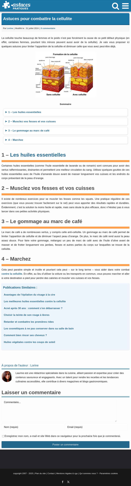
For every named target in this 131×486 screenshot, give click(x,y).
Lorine (10, 28)
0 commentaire (48, 28)
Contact (51, 473)
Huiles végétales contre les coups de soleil (29, 342)
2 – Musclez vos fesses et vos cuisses (32, 121)
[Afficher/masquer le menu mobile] (126, 6)
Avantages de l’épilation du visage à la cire (29, 294)
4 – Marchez (15, 139)
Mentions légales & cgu (67, 473)
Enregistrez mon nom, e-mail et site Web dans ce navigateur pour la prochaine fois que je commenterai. (63, 436)
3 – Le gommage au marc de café (28, 130)
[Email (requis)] (96, 427)
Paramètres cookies (109, 473)
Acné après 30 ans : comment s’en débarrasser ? (33, 308)
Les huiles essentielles (38, 155)
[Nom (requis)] (33, 427)
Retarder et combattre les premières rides (29, 322)
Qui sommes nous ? (88, 473)
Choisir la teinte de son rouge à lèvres (26, 315)
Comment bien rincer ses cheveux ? (25, 335)
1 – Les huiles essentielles (24, 112)
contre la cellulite (12, 274)
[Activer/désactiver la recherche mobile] (115, 6)
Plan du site (40, 473)
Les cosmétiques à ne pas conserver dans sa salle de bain (39, 328)
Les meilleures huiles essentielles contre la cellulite (35, 301)
